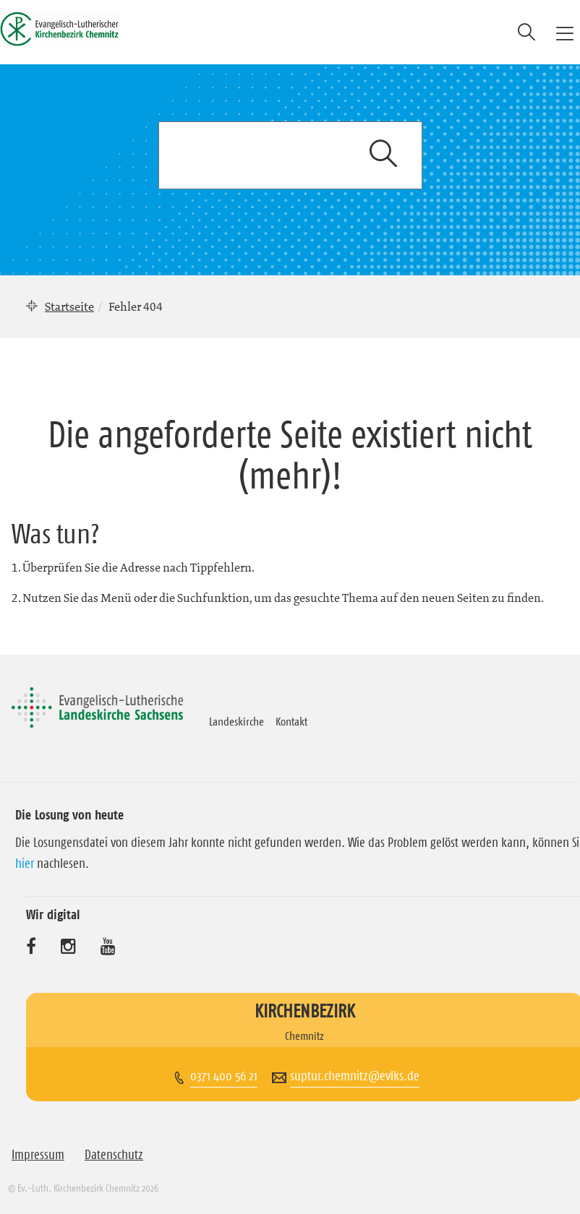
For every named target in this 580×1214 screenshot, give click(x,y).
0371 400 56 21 (223, 1076)
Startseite (69, 306)
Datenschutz (114, 1155)
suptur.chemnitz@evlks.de (354, 1076)
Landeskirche (236, 721)
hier (24, 863)
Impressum (38, 1155)
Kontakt (291, 721)
